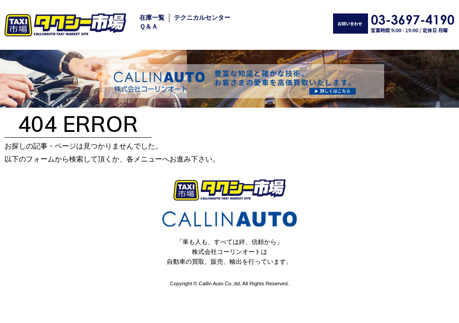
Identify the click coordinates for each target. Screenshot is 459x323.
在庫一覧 (152, 17)
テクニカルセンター (202, 17)
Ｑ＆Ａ (148, 26)
